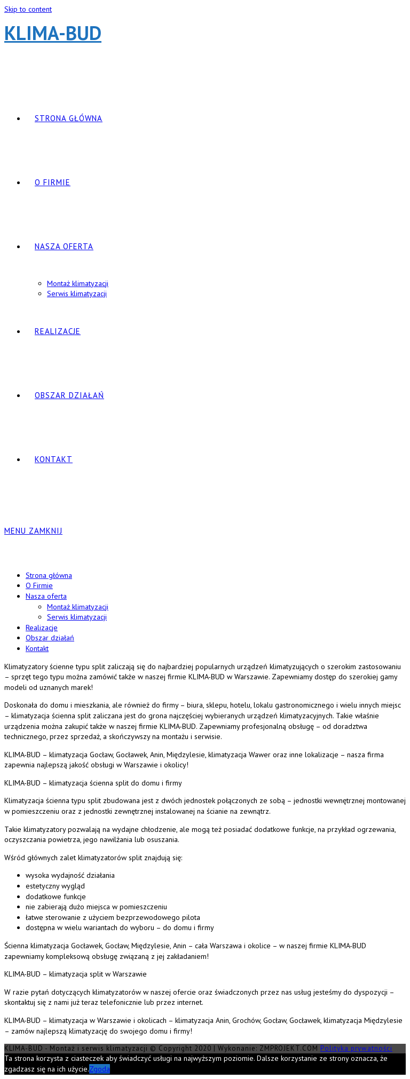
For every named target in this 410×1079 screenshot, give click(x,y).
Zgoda (99, 1069)
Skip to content (28, 9)
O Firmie (39, 585)
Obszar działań (50, 637)
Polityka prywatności (356, 1048)
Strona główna (49, 575)
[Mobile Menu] (33, 531)
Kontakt (37, 648)
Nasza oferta (46, 596)
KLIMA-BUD (52, 32)
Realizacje (42, 627)
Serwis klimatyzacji (77, 617)
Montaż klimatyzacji (77, 607)
